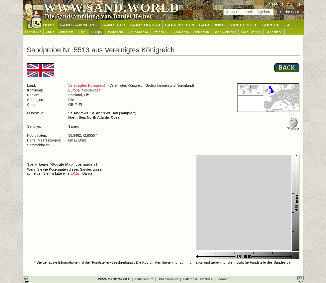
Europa (96, 32)
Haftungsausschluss (197, 279)
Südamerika (180, 32)
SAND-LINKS (212, 25)
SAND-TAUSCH (145, 25)
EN (299, 4)
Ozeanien (160, 32)
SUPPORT (273, 25)
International (116, 32)
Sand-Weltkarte (225, 32)
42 (289, 25)
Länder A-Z (33, 32)
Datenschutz (144, 279)
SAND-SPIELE (244, 25)
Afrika (50, 32)
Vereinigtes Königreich (87, 85)
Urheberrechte (167, 279)
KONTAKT (274, 4)
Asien (82, 32)
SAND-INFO (113, 25)
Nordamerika (138, 32)
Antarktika (66, 32)
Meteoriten (201, 32)
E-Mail (75, 173)
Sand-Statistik (251, 32)
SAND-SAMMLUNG (79, 25)
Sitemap (222, 279)
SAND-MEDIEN (179, 25)
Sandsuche (274, 32)
